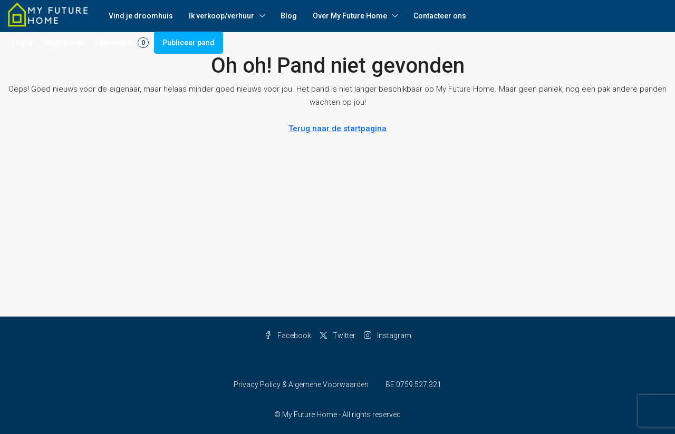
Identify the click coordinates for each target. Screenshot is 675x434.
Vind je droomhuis (141, 16)
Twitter (337, 335)
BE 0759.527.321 (413, 384)
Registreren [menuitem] (63, 42)
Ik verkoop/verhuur (221, 16)
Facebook (287, 335)
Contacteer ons (439, 16)
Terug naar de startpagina (337, 128)
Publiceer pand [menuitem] (188, 42)
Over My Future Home (350, 16)
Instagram (387, 335)
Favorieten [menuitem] (122, 42)
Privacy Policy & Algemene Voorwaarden (301, 384)
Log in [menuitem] (22, 42)
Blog (289, 16)
